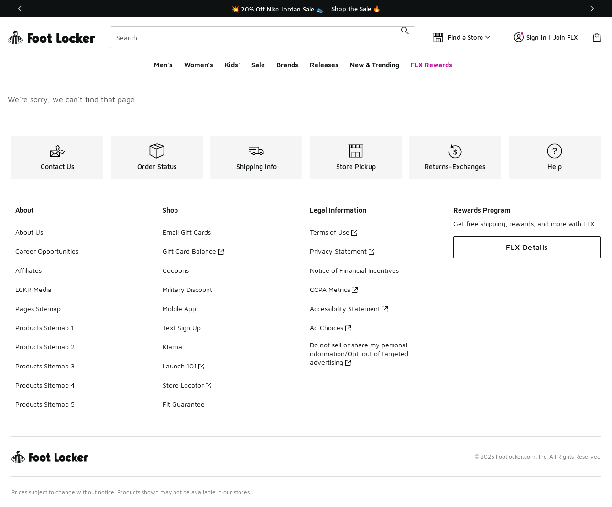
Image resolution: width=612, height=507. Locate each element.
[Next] (592, 8)
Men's (163, 65)
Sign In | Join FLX (546, 37)
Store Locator (187, 385)
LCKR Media (33, 289)
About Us (29, 232)
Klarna (172, 347)
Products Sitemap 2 (45, 347)
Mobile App (179, 308)
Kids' (232, 65)
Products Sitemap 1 (44, 328)
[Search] (262, 37)
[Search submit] (405, 37)
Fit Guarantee (184, 404)
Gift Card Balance (193, 251)
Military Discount (187, 289)
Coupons (176, 270)
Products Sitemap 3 (45, 366)
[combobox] (262, 37)
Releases (324, 65)
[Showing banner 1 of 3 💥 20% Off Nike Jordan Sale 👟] (306, 8)
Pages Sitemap (38, 308)
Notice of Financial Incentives (354, 270)
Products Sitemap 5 (45, 404)
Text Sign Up (182, 328)
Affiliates (28, 270)
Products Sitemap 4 (45, 385)
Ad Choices (330, 328)
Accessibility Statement (349, 308)
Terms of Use (333, 232)
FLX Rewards (431, 65)
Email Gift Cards (187, 232)
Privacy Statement (342, 251)
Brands (287, 65)
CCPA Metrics (334, 289)
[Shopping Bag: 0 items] (596, 37)
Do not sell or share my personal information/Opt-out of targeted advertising (359, 353)
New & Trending (374, 65)
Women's (198, 65)
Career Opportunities (46, 251)
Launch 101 (183, 366)
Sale (258, 65)
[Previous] (20, 8)
